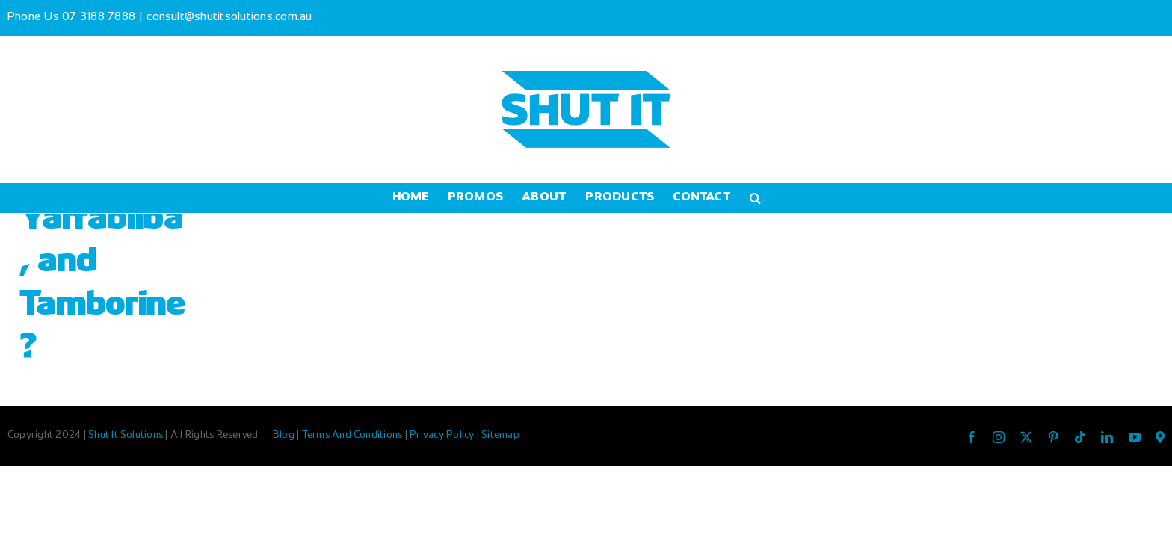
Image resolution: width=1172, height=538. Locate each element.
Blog (285, 435)
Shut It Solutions (125, 435)
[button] (807, 198)
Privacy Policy (443, 435)
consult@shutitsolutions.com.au (229, 17)
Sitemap (500, 435)
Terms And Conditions (353, 435)
